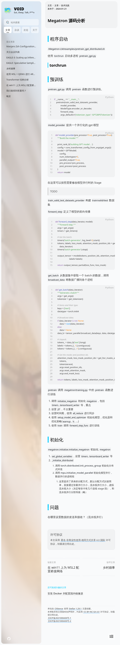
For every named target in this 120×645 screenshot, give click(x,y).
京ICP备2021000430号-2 (59, 621)
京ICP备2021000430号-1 (59, 618)
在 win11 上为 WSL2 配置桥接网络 (63, 569)
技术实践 (65, 5)
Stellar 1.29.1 (75, 608)
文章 (56, 5)
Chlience (59, 608)
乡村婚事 (109, 567)
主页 (50, 5)
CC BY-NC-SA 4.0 (91, 611)
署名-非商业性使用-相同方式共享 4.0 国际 (83, 540)
